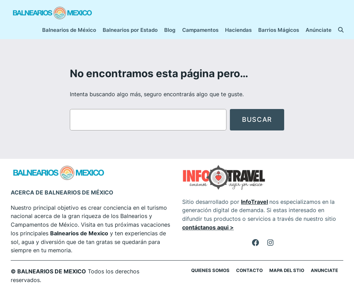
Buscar (257, 119)
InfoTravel (254, 201)
